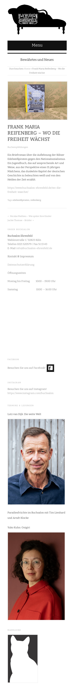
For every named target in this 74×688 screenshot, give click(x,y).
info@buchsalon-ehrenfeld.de (34, 248)
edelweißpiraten (21, 200)
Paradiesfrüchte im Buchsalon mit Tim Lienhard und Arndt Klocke (36, 515)
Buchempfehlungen (17, 147)
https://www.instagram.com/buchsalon (30, 393)
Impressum (27, 256)
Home (27, 68)
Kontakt (12, 256)
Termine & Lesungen (20, 405)
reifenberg (35, 200)
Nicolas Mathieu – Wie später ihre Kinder (31, 216)
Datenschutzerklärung (20, 264)
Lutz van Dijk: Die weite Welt (24, 414)
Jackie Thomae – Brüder (19, 220)
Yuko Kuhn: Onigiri (18, 527)
